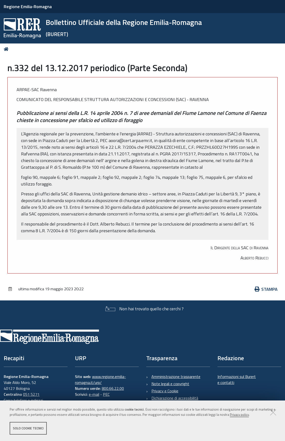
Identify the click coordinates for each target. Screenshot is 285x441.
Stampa (266, 289)
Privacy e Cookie (164, 391)
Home (7, 49)
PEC (106, 394)
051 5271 (31, 394)
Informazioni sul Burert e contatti (236, 379)
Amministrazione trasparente (175, 376)
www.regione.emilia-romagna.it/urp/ (100, 379)
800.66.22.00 (113, 388)
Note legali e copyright (170, 384)
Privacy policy (239, 414)
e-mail (94, 394)
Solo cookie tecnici (28, 428)
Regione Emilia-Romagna (28, 6)
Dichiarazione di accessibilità (174, 398)
